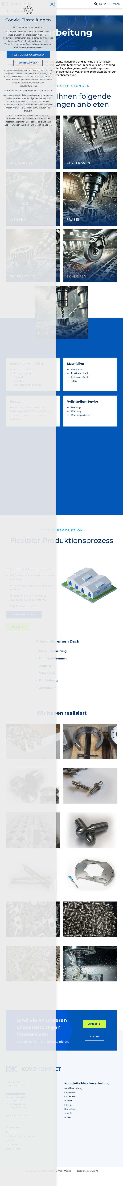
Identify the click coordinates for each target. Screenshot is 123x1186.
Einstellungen (28, 63)
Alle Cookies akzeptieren (28, 55)
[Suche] (96, 4)
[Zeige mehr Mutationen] (104, 4)
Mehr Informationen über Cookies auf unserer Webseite (28, 91)
